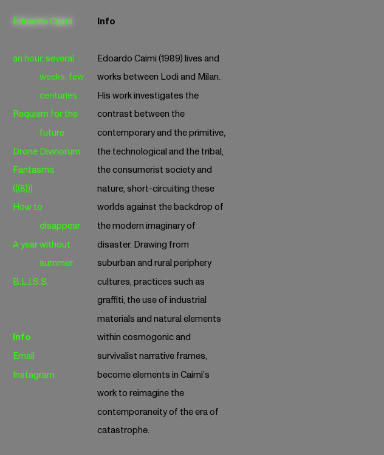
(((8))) (23, 188)
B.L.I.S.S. (31, 282)
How (22, 207)
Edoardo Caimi (42, 21)
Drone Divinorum (46, 151)
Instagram (34, 375)
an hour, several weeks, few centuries (48, 77)
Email (24, 356)
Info (22, 337)
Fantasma (33, 170)
